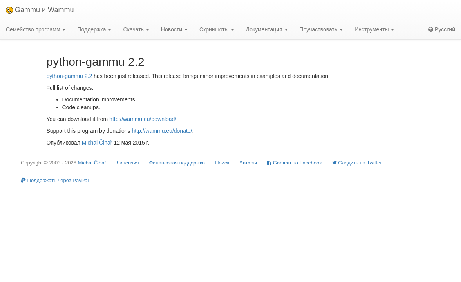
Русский (441, 29)
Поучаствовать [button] (321, 29)
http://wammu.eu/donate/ (162, 131)
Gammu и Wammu (40, 10)
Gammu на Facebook (294, 163)
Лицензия (127, 163)
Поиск (222, 163)
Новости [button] (174, 29)
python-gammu (65, 76)
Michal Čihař (97, 142)
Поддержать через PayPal (55, 180)
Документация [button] (267, 29)
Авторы (248, 163)
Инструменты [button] (374, 29)
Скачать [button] (136, 29)
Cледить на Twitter (357, 163)
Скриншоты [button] (216, 29)
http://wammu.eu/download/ (142, 119)
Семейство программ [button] (35, 29)
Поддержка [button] (94, 29)
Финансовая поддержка (177, 163)
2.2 (88, 76)
